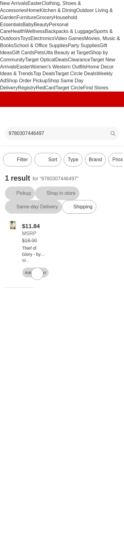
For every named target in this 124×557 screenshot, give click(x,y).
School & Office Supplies (41, 45)
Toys (25, 38)
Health (18, 31)
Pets (39, 52)
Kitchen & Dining (58, 10)
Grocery (45, 17)
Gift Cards (23, 52)
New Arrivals (13, 3)
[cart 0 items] (111, 117)
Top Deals (44, 73)
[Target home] (62, 117)
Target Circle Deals (76, 73)
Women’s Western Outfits (58, 66)
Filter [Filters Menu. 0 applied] (17, 159)
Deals (61, 59)
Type (73, 159)
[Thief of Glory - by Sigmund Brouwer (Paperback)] (34, 251)
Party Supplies (83, 45)
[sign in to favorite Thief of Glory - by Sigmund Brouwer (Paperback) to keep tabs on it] (37, 274)
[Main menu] (13, 117)
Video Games (69, 38)
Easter (34, 3)
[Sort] (47, 159)
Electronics (42, 38)
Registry (27, 87)
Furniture (26, 17)
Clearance (79, 59)
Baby (28, 24)
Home (33, 10)
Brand (95, 159)
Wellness (35, 31)
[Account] (95, 117)
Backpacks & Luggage (69, 31)
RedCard (45, 87)
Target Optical (40, 59)
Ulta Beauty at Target (67, 52)
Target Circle (69, 87)
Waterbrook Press (25, 260)
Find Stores (95, 87)
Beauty (41, 24)
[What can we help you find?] (62, 133)
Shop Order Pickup (27, 80)
